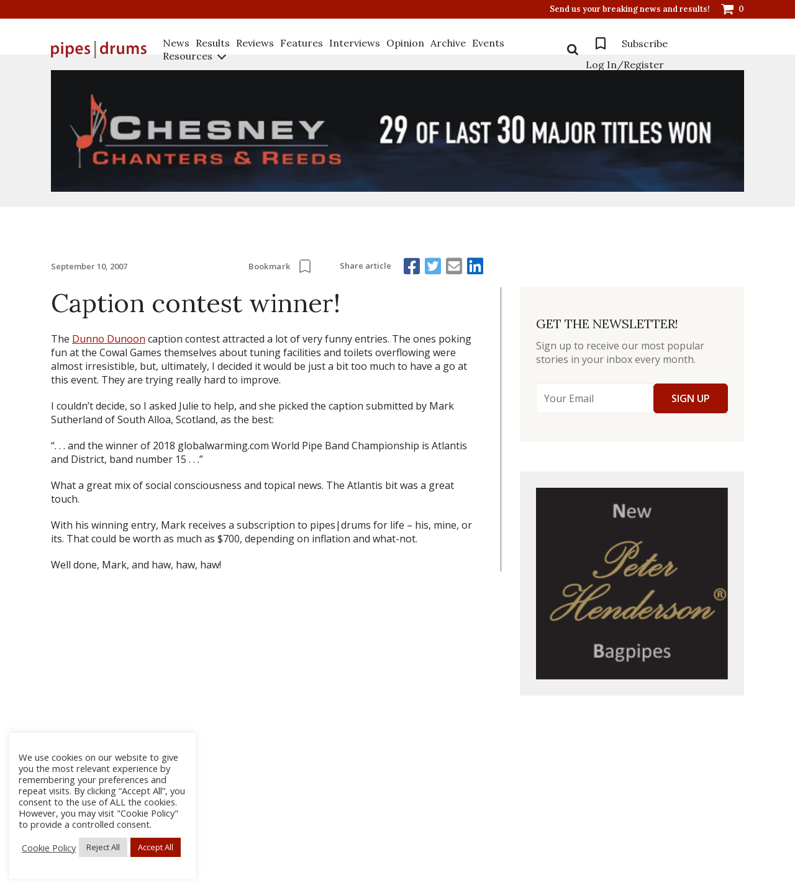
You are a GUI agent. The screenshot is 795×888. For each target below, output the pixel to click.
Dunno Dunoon (108, 339)
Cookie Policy (49, 847)
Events (488, 43)
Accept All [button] (155, 847)
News (176, 43)
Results (213, 43)
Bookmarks (601, 43)
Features (301, 43)
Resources (187, 56)
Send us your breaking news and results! (630, 9)
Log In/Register (625, 64)
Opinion (405, 43)
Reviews (255, 43)
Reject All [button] (103, 847)
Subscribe (645, 43)
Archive (448, 43)
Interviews (354, 43)
